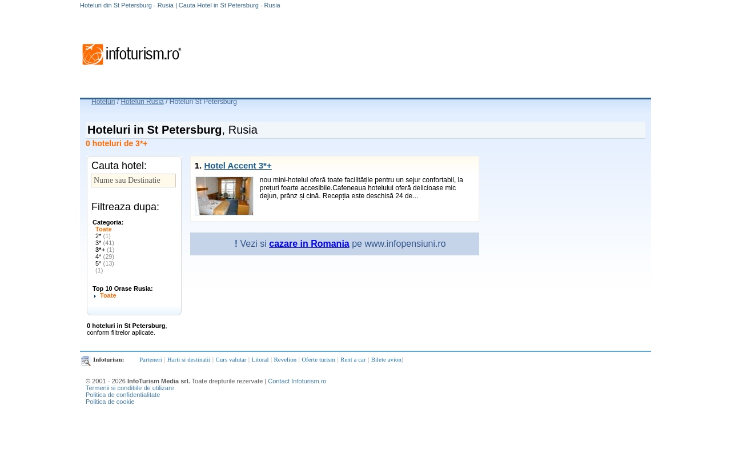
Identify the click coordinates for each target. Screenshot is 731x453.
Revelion (285, 359)
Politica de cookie (110, 401)
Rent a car (353, 359)
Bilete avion (386, 359)
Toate (103, 229)
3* (104, 242)
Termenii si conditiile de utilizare (130, 387)
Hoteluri (103, 102)
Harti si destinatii (189, 359)
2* (103, 235)
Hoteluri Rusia (142, 102)
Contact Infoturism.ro (297, 381)
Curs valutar (230, 359)
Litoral (260, 359)
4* (104, 256)
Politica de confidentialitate (123, 394)
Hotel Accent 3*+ (237, 165)
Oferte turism (318, 359)
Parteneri (150, 359)
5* (104, 263)
